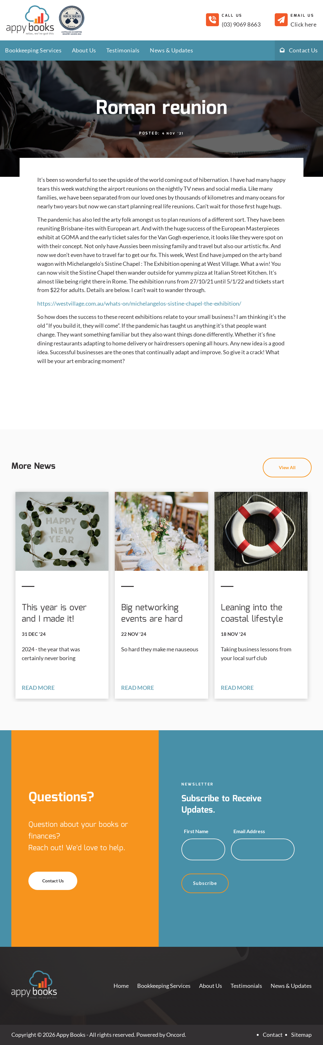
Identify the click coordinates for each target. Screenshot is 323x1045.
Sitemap (301, 1034)
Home (121, 985)
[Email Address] (263, 849)
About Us (84, 50)
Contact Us (299, 50)
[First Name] (203, 849)
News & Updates (171, 50)
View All (301, 461)
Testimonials (123, 50)
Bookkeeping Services (33, 50)
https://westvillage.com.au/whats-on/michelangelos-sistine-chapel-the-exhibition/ (139, 303)
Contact (273, 1034)
